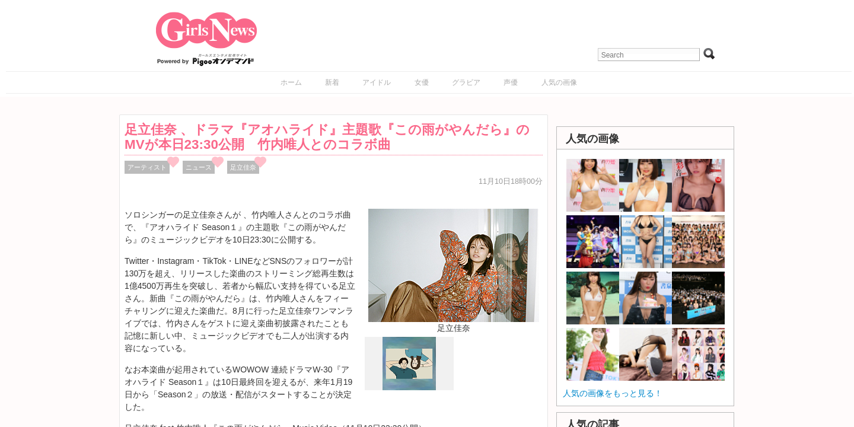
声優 (511, 82)
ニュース (199, 167)
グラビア (466, 82)
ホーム (291, 82)
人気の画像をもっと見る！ (612, 393)
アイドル (376, 82)
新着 (332, 82)
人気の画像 (559, 82)
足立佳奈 (243, 167)
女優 (422, 82)
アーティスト (147, 167)
